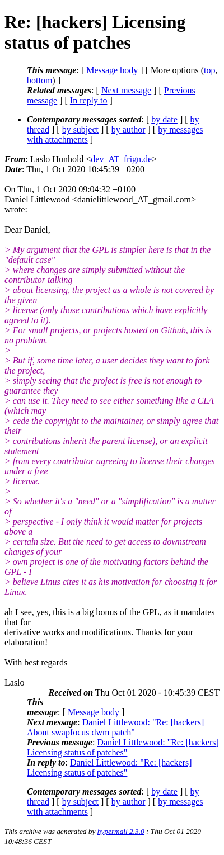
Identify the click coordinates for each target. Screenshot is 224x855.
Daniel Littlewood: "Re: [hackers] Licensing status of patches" (123, 747)
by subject (80, 129)
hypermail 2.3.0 (120, 831)
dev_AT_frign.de (121, 159)
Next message (126, 90)
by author (128, 129)
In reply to (89, 100)
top (209, 70)
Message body (112, 70)
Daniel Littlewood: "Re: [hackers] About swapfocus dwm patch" (115, 727)
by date (164, 119)
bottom (39, 80)
